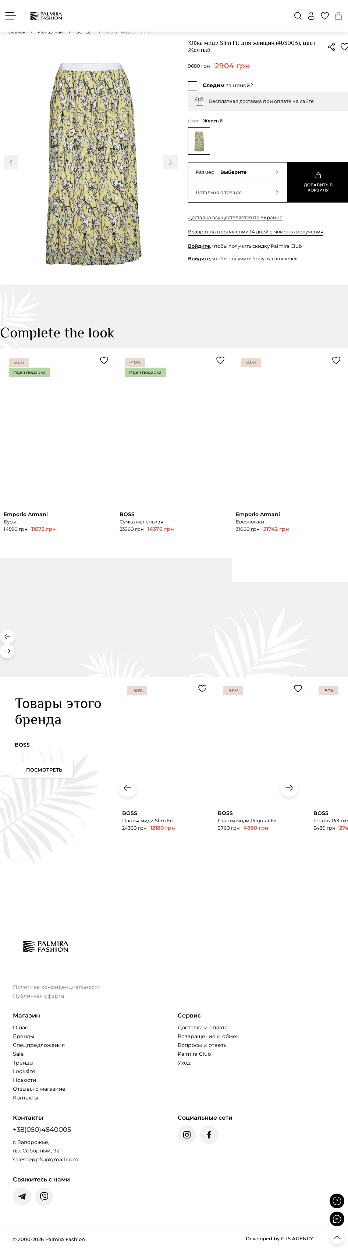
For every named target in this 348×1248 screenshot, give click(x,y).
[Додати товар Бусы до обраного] (104, 360)
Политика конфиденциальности (57, 987)
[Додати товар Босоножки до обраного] (336, 360)
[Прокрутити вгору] (337, 1237)
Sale (18, 1054)
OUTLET (84, 32)
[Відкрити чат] (337, 1219)
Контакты (25, 1097)
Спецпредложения (39, 1045)
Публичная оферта (38, 996)
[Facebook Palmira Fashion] (209, 1135)
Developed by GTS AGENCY (279, 1238)
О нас (20, 1027)
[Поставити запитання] (337, 1201)
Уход (184, 1062)
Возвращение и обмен (208, 1036)
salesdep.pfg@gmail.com (45, 1159)
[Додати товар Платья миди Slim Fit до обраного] (202, 688)
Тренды (23, 1062)
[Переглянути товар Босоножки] (290, 465)
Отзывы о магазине (39, 1089)
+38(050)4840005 (42, 1130)
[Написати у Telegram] (22, 1196)
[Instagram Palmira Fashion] (187, 1135)
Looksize (24, 1071)
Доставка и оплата (203, 1027)
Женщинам (50, 32)
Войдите (199, 246)
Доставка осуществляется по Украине (235, 217)
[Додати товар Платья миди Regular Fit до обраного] (298, 688)
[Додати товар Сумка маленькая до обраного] (220, 360)
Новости (24, 1080)
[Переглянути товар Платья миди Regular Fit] (262, 783)
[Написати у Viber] (44, 1196)
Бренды (23, 1036)
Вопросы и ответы (203, 1045)
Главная (16, 32)
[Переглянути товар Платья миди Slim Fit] (166, 783)
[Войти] (311, 15)
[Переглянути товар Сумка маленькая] (174, 453)
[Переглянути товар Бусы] (58, 453)
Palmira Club (194, 1054)
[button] (298, 15)
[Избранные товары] (325, 15)
